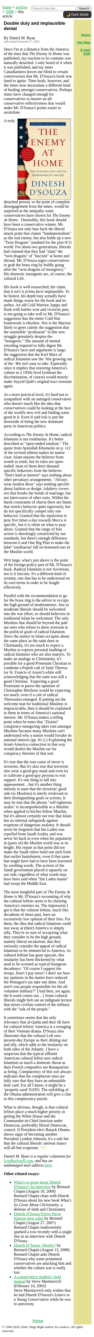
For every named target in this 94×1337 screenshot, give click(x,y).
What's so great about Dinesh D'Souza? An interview (37, 1184)
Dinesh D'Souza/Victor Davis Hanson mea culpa (37, 1216)
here (48, 1165)
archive (22, 7)
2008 (10, 12)
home (7, 7)
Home (38, 1321)
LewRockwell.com (18, 1161)
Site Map (83, 42)
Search (84, 8)
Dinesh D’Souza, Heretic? (35, 1245)
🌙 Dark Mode (77, 15)
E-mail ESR (85, 52)
